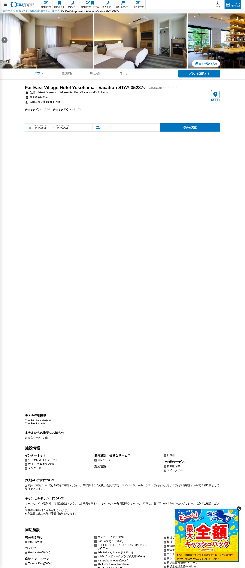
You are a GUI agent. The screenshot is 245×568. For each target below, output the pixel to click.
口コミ (123, 73)
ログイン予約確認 (235, 4)
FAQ (218, 6)
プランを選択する (199, 73)
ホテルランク (155, 87)
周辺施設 (95, 73)
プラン (39, 73)
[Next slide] (240, 40)
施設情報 (67, 73)
